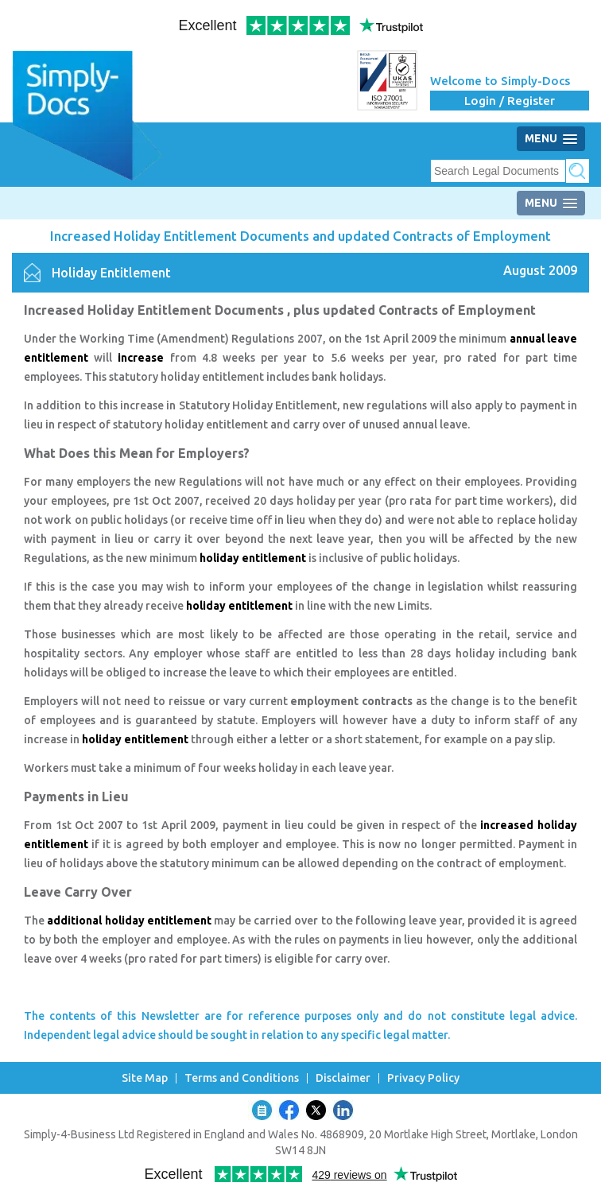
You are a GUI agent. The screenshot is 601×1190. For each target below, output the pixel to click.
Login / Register (509, 100)
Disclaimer (343, 1078)
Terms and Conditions (241, 1078)
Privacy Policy (423, 1078)
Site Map (145, 1078)
